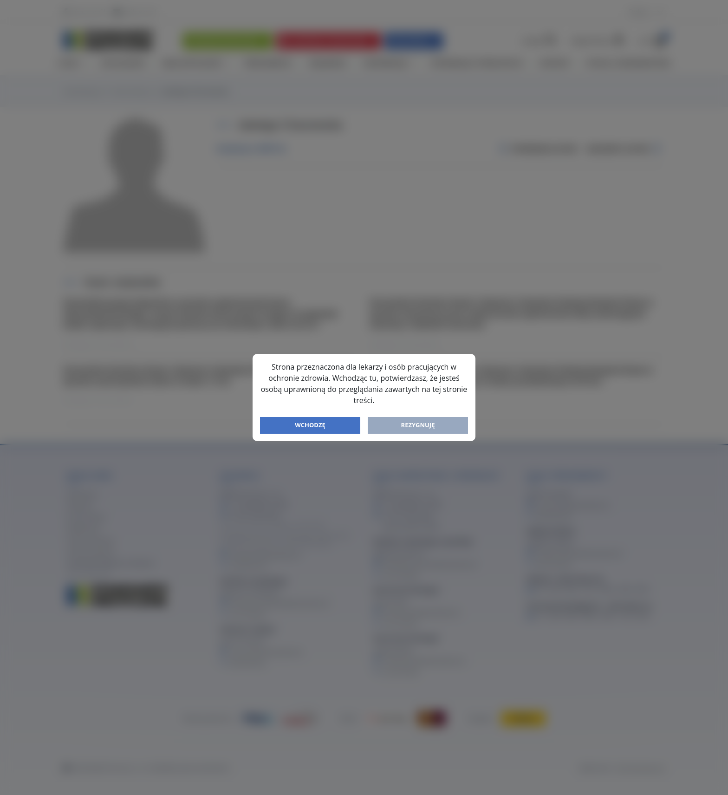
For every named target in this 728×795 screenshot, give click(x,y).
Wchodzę (310, 425)
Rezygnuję (418, 425)
